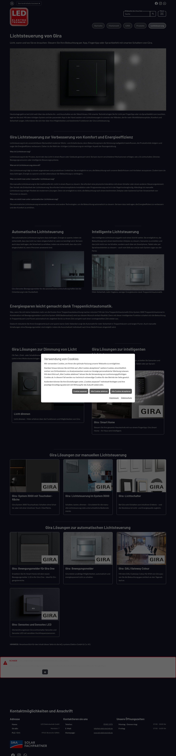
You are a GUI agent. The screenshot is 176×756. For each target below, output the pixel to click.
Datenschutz (126, 256)
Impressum (114, 256)
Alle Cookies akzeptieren (121, 249)
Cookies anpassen (80, 249)
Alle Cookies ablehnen (99, 249)
